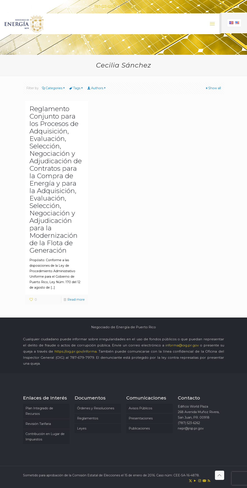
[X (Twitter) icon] (215, 7)
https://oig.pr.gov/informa (75, 351)
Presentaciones (141, 418)
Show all (213, 88)
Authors (96, 88)
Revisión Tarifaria (38, 424)
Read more (76, 300)
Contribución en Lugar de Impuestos (45, 436)
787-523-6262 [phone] (104, 7)
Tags (76, 88)
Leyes (81, 428)
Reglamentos (87, 418)
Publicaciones (139, 428)
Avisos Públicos (140, 408)
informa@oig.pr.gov (182, 345)
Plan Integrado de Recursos (39, 411)
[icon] (232, 7)
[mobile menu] (212, 24)
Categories (53, 88)
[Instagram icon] (226, 7)
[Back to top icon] (219, 475)
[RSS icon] (237, 7)
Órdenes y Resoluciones (95, 408)
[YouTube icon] (221, 7)
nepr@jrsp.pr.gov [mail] (133, 7)
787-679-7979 (82, 357)
